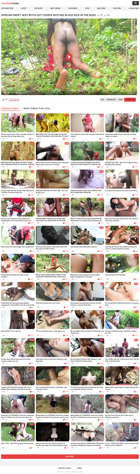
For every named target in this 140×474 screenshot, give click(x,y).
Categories (72, 8)
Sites (87, 8)
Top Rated (38, 8)
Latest (23, 8)
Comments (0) (130, 99)
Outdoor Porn (7, 8)
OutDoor (10, 3)
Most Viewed (55, 8)
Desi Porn (117, 8)
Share (120, 99)
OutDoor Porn (68, 472)
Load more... (70, 456)
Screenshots (111, 99)
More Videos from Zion (36, 108)
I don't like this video (6, 100)
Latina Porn (133, 8)
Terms (79, 468)
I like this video (3, 100)
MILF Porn (101, 8)
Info (102, 99)
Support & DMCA (64, 468)
